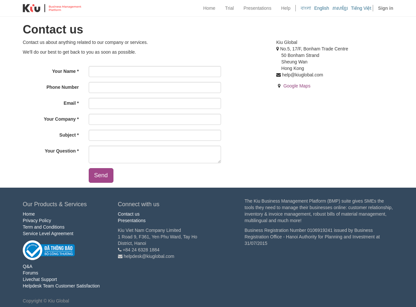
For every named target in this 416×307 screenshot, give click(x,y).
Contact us (129, 214)
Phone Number (62, 87)
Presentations (132, 220)
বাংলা (306, 8)
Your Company (60, 119)
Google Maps (296, 85)
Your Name (64, 71)
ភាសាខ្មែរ (340, 8)
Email (70, 103)
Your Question (60, 151)
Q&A (27, 266)
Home (29, 214)
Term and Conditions (43, 227)
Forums (30, 272)
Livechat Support (40, 279)
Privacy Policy (37, 220)
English (321, 8)
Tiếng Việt (361, 8)
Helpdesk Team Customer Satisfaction (61, 285)
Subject (67, 135)
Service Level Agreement (48, 233)
